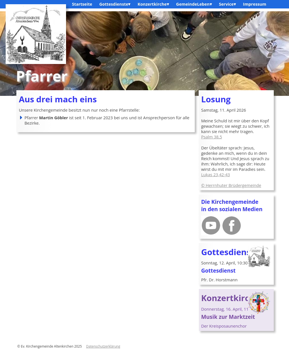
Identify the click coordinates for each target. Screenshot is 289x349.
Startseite (82, 4)
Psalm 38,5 (211, 137)
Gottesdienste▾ (115, 4)
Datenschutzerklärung (103, 346)
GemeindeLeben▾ (194, 4)
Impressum (254, 4)
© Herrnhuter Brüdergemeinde (231, 185)
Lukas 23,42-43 (215, 174)
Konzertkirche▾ (153, 4)
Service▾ (227, 4)
